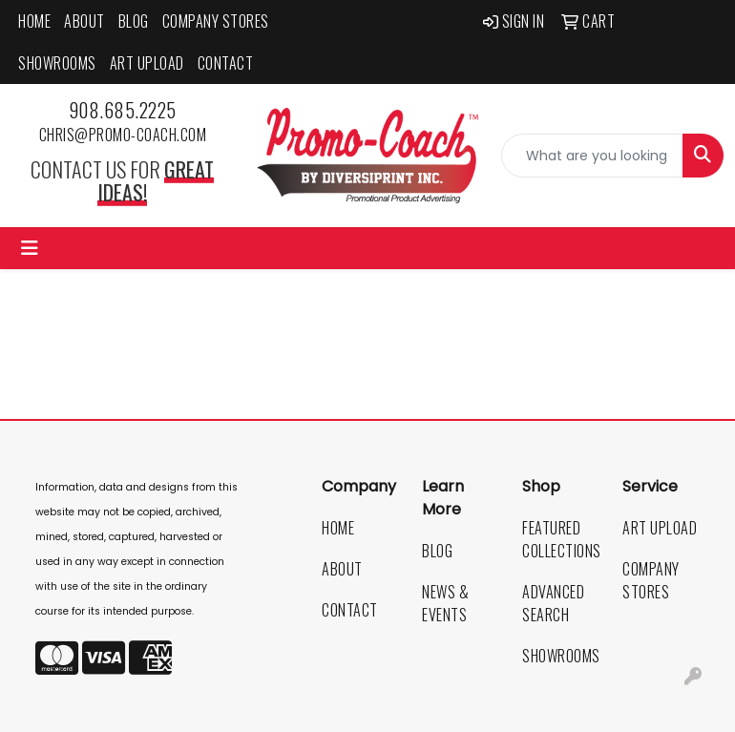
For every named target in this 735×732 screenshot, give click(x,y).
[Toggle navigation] (30, 248)
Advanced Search (553, 603)
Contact (226, 63)
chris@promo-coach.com (123, 134)
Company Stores (215, 21)
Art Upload (147, 63)
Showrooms (57, 63)
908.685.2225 (123, 109)
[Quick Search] (592, 156)
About (84, 21)
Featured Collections (560, 539)
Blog (133, 21)
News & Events (445, 603)
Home (34, 21)
